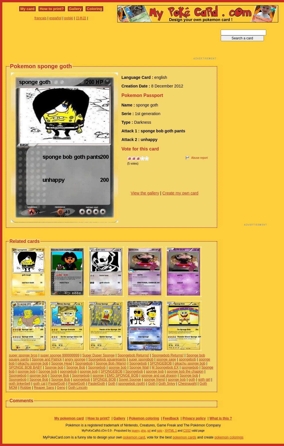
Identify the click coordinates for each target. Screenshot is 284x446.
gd (149, 430)
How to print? (52, 9)
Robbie (25, 388)
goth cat (39, 384)
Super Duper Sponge (98, 355)
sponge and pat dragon (158, 375)
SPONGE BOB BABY (25, 367)
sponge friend (154, 380)
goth (192, 380)
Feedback (171, 418)
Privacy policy (194, 418)
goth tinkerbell (19, 384)
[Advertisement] (111, 43)
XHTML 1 (171, 430)
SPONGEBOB (161, 363)
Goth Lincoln (77, 388)
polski (68, 18)
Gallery (75, 9)
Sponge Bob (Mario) (110, 363)
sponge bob (118, 367)
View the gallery (145, 193)
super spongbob (141, 359)
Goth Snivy (166, 384)
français (40, 18)
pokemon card (134, 437)
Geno (61, 388)
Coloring (94, 9)
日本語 (81, 18)
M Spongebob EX (165, 367)
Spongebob (84, 363)
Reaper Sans (44, 388)
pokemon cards (184, 437)
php (143, 430)
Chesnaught (187, 384)
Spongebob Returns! (133, 355)
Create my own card (180, 193)
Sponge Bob (75, 367)
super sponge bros (23, 355)
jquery (135, 430)
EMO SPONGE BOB (123, 375)
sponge (98, 375)
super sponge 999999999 (59, 355)
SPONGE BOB (104, 380)
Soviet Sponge (130, 380)
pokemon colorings (228, 437)
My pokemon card (69, 418)
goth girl (204, 380)
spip (159, 430)
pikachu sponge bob (33, 363)
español (55, 18)
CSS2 (187, 430)
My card (27, 9)
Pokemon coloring (144, 418)
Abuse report (199, 157)
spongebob (187, 359)
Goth (112, 384)
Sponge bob (54, 367)
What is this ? (221, 418)
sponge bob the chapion (185, 371)
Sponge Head (61, 363)
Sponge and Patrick (47, 359)
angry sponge (75, 359)
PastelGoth (56, 384)
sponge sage (166, 359)
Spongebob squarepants (107, 359)
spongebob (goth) (131, 384)
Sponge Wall (139, 367)
